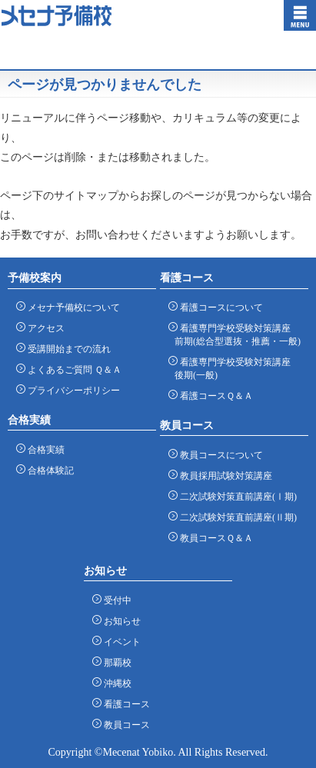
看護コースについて (219, 307)
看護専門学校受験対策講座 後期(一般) (233, 368)
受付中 (114, 600)
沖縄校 (114, 683)
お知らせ (119, 621)
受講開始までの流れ (66, 348)
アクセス (43, 328)
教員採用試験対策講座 (223, 475)
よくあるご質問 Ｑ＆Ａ (71, 369)
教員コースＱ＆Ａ (214, 538)
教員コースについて (219, 454)
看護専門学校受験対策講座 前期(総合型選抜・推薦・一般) (238, 334)
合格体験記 (48, 470)
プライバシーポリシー (71, 390)
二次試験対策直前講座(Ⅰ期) (236, 496)
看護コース (124, 704)
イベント (119, 641)
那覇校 (114, 662)
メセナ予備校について (71, 307)
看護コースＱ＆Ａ (214, 395)
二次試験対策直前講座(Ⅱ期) (236, 517)
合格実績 (43, 449)
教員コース (124, 724)
